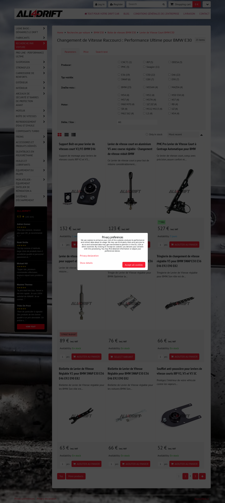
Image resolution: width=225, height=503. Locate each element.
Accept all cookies (134, 264)
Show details (86, 263)
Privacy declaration (89, 255)
